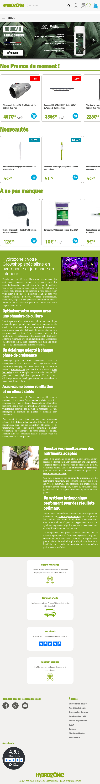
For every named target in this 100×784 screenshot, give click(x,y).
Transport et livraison (78, 712)
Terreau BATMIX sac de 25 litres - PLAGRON (61, 230)
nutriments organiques (79, 478)
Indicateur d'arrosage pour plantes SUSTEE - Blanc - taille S (20, 168)
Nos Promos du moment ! (30, 66)
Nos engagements (77, 708)
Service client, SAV (77, 716)
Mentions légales (76, 733)
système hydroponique (69, 516)
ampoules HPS (18, 369)
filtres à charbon (24, 422)
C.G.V (71, 724)
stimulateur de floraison (55, 473)
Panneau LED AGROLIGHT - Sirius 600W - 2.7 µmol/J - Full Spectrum (60, 106)
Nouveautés (14, 129)
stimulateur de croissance (84, 467)
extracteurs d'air (37, 400)
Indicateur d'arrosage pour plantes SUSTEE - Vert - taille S (61, 168)
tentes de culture (22, 327)
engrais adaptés (52, 465)
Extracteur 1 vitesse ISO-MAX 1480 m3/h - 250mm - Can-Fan (20, 106)
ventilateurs (8, 409)
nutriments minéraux (53, 481)
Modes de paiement (78, 720)
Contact (72, 729)
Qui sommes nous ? (78, 703)
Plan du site (74, 737)
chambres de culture (42, 327)
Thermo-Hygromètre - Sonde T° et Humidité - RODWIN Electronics (20, 231)
